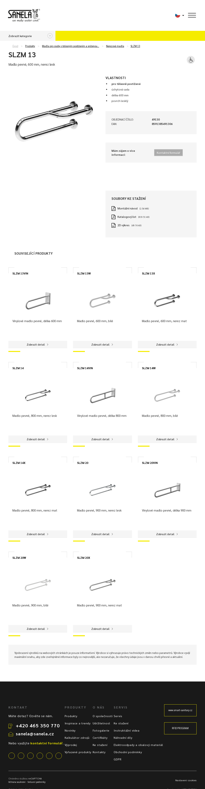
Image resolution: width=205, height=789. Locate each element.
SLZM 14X (18, 462)
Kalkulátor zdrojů (77, 737)
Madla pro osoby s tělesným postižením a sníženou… (70, 46)
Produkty (30, 46)
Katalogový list (127, 216)
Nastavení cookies (186, 780)
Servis (118, 716)
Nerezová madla (115, 46)
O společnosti (103, 716)
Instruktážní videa (126, 730)
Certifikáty (100, 737)
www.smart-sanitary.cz (180, 710)
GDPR (117, 759)
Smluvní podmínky (36, 781)
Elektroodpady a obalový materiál (138, 745)
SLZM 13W (84, 273)
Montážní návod (128, 208)
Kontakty (99, 752)
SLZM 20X (83, 557)
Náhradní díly (123, 737)
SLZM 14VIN (85, 368)
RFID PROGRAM (180, 728)
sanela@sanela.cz (35, 733)
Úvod (15, 46)
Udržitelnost (102, 723)
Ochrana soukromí (16, 781)
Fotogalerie (101, 730)
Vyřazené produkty (78, 752)
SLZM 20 (82, 462)
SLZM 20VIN (150, 462)
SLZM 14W (149, 368)
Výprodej (71, 745)
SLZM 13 (135, 46)
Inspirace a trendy (78, 723)
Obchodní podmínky (128, 752)
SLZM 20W (19, 557)
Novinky (70, 730)
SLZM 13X (148, 273)
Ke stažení (100, 745)
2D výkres (124, 225)
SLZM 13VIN (20, 273)
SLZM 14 (18, 368)
